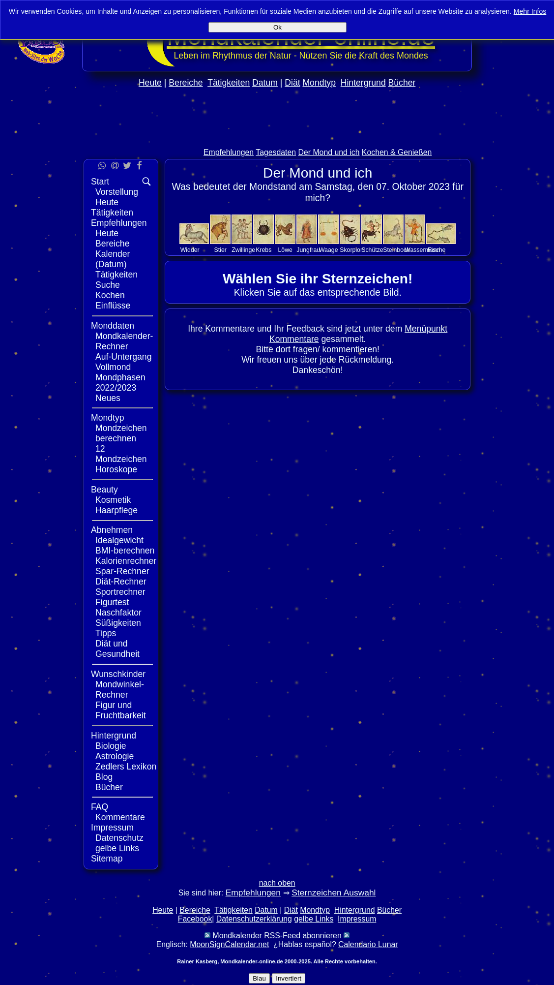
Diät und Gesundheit (117, 649)
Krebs (263, 249)
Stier (220, 249)
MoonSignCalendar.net (229, 944)
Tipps (105, 633)
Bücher (402, 83)
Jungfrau (308, 249)
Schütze (372, 249)
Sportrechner (120, 592)
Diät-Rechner (120, 581)
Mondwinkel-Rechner (119, 689)
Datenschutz (119, 838)
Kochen (110, 295)
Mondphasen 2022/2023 (120, 382)
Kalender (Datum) (112, 259)
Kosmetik (113, 500)
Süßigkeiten (118, 623)
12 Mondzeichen (121, 454)
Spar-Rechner (122, 571)
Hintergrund (363, 83)
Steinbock (396, 249)
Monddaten (112, 326)
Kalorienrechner (125, 561)
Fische (436, 249)
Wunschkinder (118, 674)
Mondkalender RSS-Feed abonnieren (277, 935)
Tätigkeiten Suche (116, 280)
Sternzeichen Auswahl (334, 892)
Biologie (110, 746)
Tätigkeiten (228, 83)
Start (100, 181)
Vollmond (113, 367)
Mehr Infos (530, 11)
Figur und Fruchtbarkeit (120, 710)
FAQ (99, 807)
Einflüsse (112, 305)
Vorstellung (116, 192)
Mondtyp (318, 83)
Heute (150, 83)
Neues (107, 398)
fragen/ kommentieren (335, 349)
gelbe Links (117, 848)
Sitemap (107, 858)
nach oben (277, 883)
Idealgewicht (119, 540)
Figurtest (112, 602)
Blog (104, 777)
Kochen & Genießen (397, 152)
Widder (190, 249)
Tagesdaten (276, 152)
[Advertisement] (513, 294)
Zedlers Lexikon (125, 766)
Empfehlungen (229, 152)
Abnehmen (112, 530)
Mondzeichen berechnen (121, 433)
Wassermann (422, 249)
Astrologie (114, 756)
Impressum (112, 827)
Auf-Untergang (123, 357)
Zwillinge (243, 249)
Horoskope (116, 469)
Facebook (195, 919)
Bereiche (186, 83)
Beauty (104, 489)
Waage (328, 249)
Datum (265, 83)
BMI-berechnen (124, 550)
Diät (292, 83)
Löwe (285, 249)
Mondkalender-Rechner (124, 341)
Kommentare (120, 817)
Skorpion (352, 249)
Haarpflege (116, 510)
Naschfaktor (118, 612)
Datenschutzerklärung (254, 919)
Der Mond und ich (329, 152)
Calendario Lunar (368, 944)
